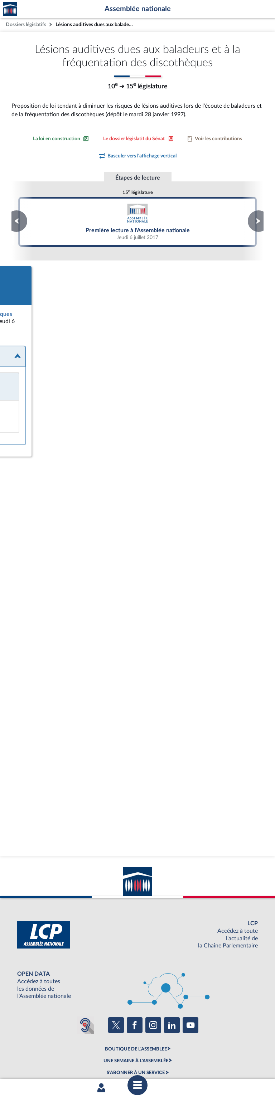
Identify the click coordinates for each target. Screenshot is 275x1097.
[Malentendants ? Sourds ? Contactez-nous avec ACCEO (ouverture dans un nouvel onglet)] (85, 984)
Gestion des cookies (232, 1062)
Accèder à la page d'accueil (10, 9)
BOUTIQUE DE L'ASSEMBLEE (136, 1007)
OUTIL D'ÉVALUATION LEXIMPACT (135, 1043)
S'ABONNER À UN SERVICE (136, 1031)
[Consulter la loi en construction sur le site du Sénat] (61, 139)
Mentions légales (39, 1062)
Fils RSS (201, 1062)
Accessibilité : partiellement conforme (98, 1062)
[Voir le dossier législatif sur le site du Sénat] (138, 139)
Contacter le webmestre (165, 1062)
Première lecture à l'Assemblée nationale (137, 221)
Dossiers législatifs (26, 24)
